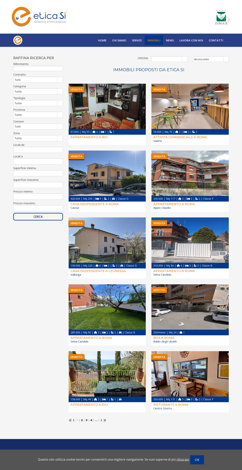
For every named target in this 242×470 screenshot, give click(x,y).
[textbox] (38, 68)
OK (197, 460)
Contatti (216, 40)
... (96, 420)
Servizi (137, 40)
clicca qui (183, 459)
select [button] (184, 59)
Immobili (153, 40)
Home (102, 40)
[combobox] (167, 59)
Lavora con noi (191, 40)
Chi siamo (119, 40)
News (170, 40)
